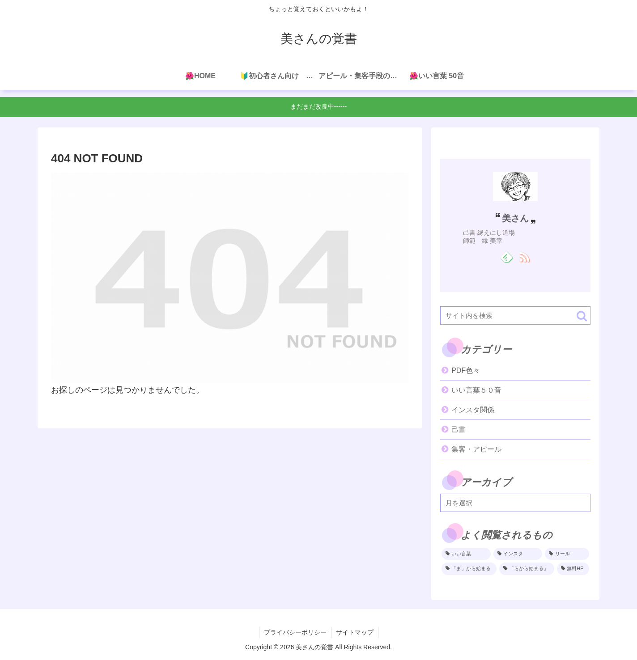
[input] (515, 315)
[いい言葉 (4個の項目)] (466, 554)
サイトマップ (355, 632)
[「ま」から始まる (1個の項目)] (469, 569)
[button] (581, 316)
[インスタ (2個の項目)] (518, 554)
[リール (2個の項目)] (567, 554)
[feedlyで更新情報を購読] (506, 256)
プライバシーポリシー (295, 632)
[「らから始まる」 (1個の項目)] (526, 569)
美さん (515, 218)
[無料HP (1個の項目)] (573, 569)
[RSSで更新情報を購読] (524, 256)
